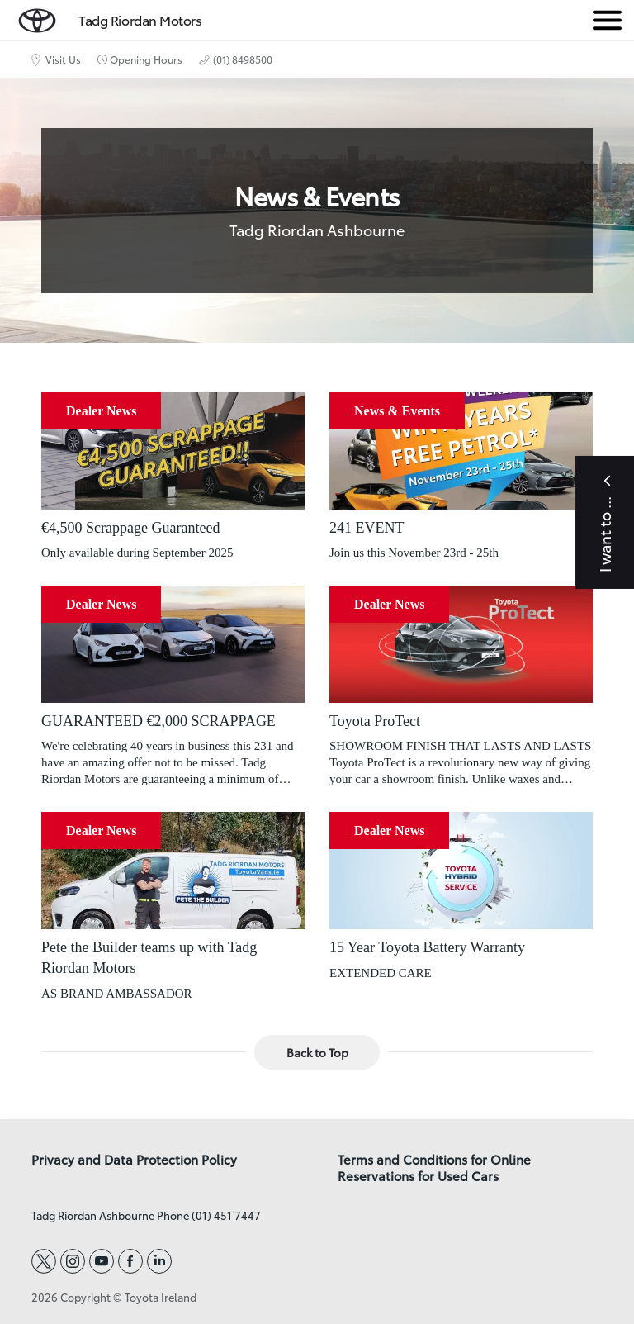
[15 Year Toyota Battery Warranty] (461, 870)
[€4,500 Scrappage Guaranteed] (173, 451)
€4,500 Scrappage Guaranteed (130, 528)
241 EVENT (366, 528)
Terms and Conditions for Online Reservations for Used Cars (434, 1167)
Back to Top (317, 1052)
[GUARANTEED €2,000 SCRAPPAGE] (173, 644)
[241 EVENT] (461, 451)
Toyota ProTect (374, 721)
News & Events (397, 411)
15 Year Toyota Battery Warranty (427, 947)
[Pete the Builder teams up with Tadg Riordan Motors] (173, 870)
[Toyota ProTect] (461, 644)
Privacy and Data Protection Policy (134, 1159)
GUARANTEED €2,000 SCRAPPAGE (158, 721)
